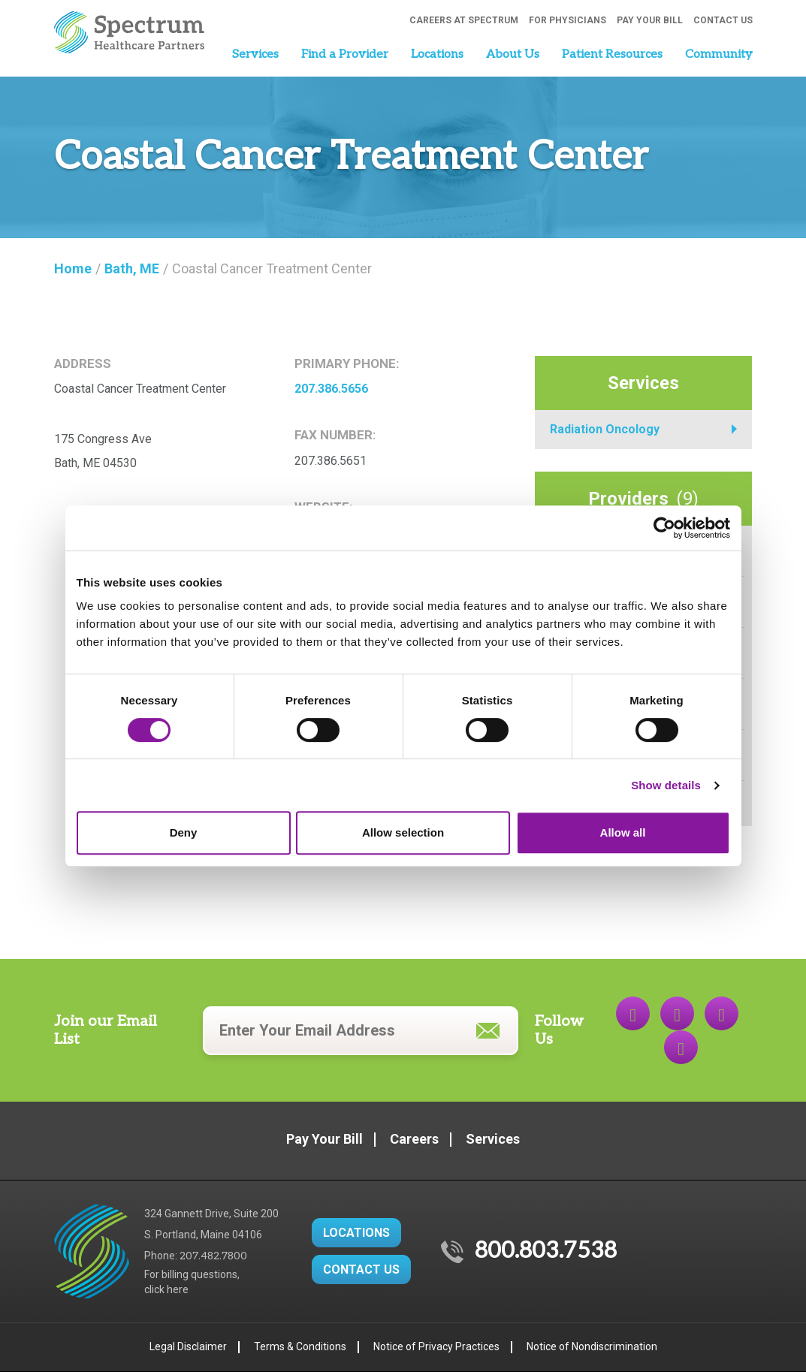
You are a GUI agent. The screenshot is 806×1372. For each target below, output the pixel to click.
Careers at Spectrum (463, 20)
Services (255, 54)
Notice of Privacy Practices (436, 1346)
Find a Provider (344, 54)
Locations (437, 54)
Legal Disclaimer (188, 1346)
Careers (414, 1139)
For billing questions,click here (192, 1281)
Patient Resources (612, 54)
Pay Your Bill (650, 20)
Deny (184, 832)
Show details (666, 785)
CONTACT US (361, 1269)
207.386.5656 (331, 388)
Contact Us (723, 20)
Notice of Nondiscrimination (592, 1346)
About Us (512, 54)
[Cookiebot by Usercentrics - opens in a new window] (664, 528)
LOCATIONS (356, 1233)
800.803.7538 (546, 1251)
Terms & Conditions (300, 1346)
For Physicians (567, 20)
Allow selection (403, 832)
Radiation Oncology (605, 429)
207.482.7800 (213, 1256)
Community (719, 54)
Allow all (623, 832)
